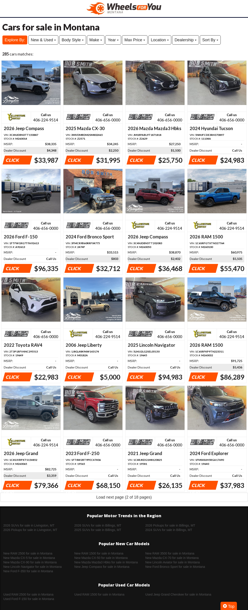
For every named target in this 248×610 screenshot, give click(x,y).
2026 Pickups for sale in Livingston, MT (30, 530)
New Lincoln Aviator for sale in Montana (172, 562)
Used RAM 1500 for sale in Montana (99, 594)
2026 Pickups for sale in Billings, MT (170, 525)
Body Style (73, 40)
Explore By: (15, 40)
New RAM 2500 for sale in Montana (27, 553)
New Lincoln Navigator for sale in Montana (32, 566)
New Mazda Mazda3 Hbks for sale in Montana (106, 562)
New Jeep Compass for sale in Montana (101, 566)
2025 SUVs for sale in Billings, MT (97, 530)
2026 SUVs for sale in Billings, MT (97, 525)
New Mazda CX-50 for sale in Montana (101, 558)
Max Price (134, 40)
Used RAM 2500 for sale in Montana (28, 594)
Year (113, 40)
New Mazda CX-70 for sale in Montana (172, 558)
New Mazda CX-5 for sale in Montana (29, 558)
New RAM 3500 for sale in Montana (169, 553)
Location (160, 40)
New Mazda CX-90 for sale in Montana (30, 562)
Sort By (210, 40)
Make (95, 40)
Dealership (186, 40)
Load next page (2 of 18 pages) (124, 497)
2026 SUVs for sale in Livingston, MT (28, 525)
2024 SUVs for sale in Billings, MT (168, 530)
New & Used (43, 40)
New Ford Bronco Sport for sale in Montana (175, 566)
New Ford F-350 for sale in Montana (28, 571)
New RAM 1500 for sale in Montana (98, 553)
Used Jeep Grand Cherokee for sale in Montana (178, 594)
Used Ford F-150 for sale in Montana (28, 599)
